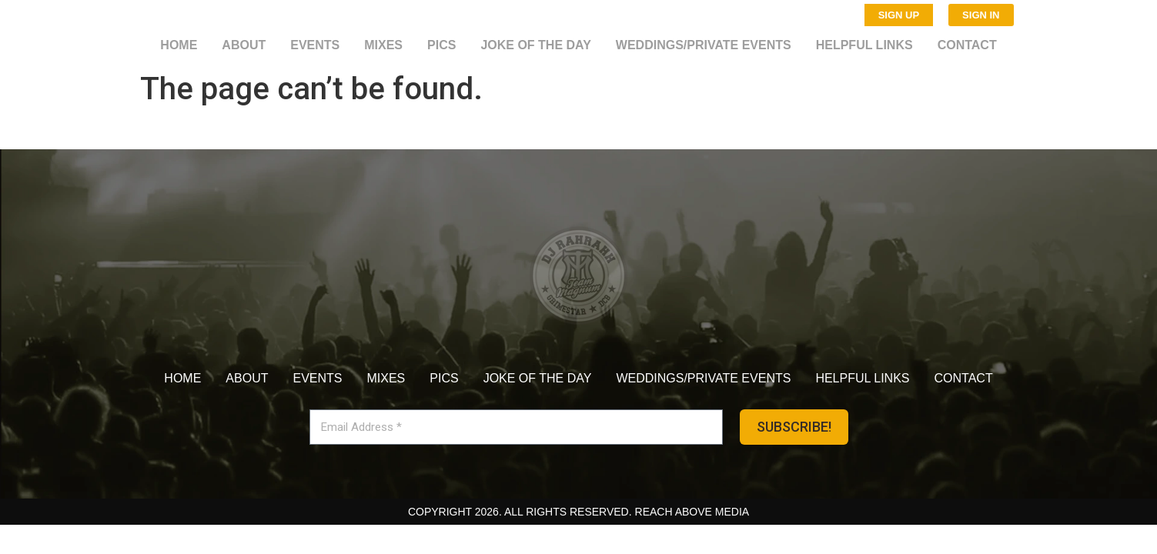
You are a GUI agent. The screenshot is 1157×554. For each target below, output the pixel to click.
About (244, 45)
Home (178, 45)
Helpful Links (864, 45)
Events (314, 45)
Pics (441, 45)
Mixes (383, 45)
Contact (967, 45)
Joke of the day (535, 45)
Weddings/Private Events (703, 45)
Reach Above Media (692, 512)
